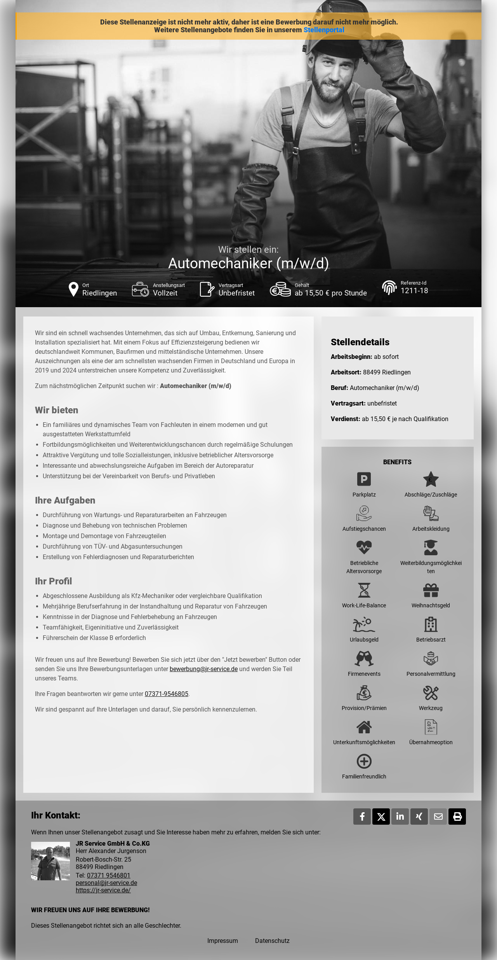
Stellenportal (324, 30)
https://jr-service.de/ (103, 890)
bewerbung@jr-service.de (204, 669)
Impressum (222, 940)
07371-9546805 (166, 694)
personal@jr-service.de (106, 883)
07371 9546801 (108, 875)
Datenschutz (272, 940)
